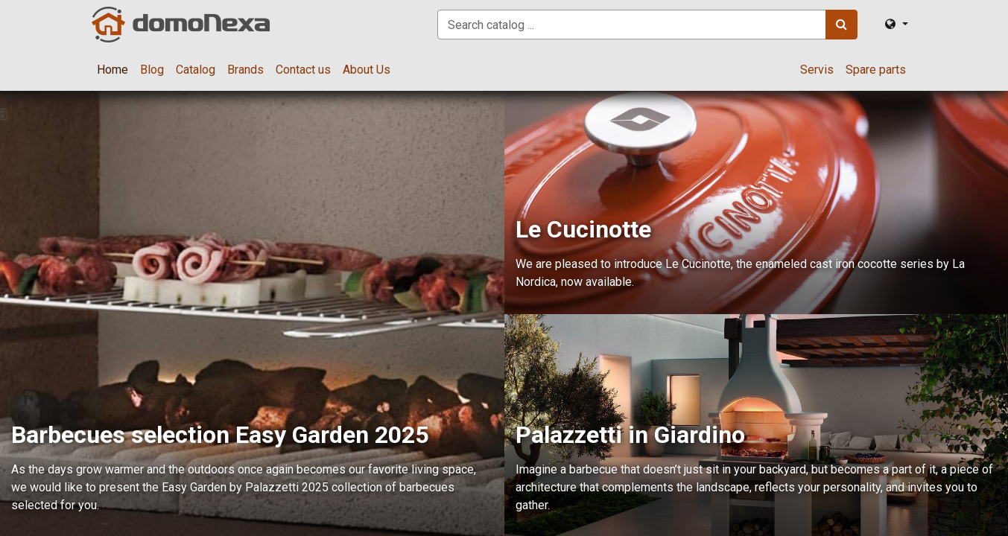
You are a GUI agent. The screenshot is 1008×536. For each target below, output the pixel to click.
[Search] (841, 24)
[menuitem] (112, 70)
